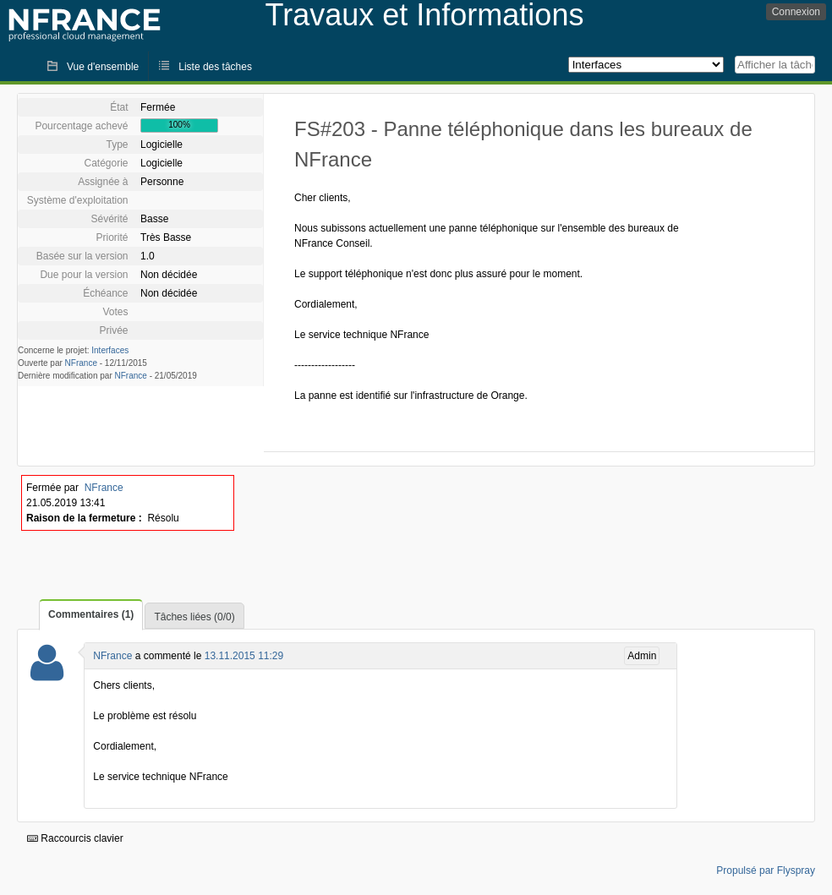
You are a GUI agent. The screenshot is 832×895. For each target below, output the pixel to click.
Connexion (796, 12)
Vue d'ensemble (103, 67)
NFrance (81, 363)
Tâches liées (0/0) (194, 617)
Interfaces (110, 350)
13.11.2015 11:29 (244, 656)
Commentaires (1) (91, 614)
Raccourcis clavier (75, 838)
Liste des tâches (215, 67)
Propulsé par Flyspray (765, 870)
